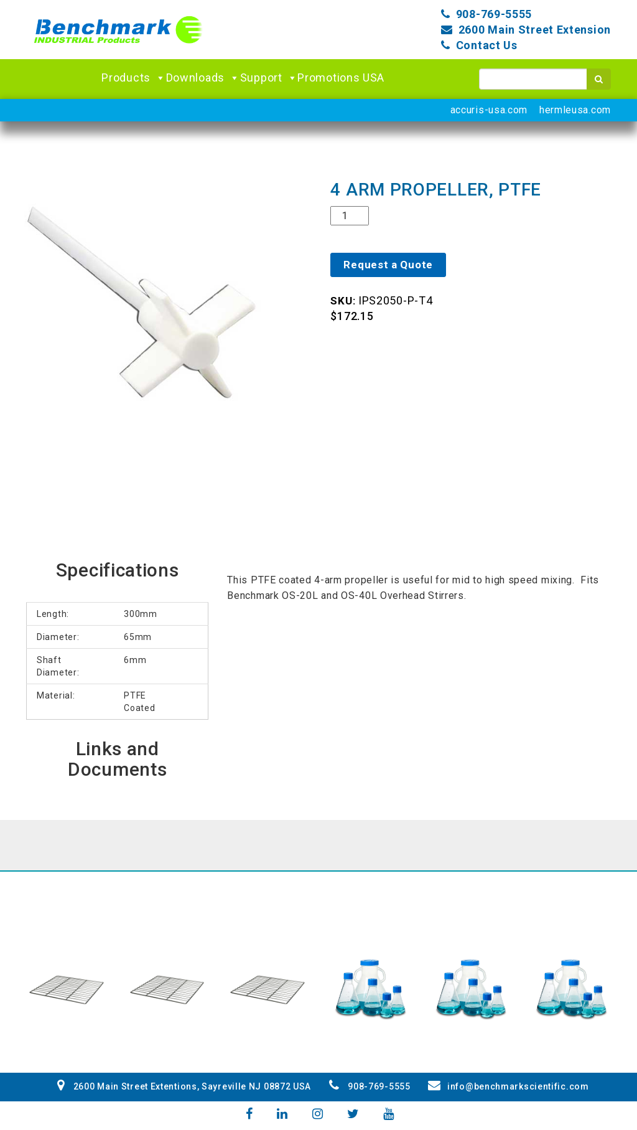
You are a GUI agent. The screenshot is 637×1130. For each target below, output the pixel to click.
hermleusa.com (575, 110)
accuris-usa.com (489, 110)
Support (269, 78)
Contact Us (487, 45)
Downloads (203, 78)
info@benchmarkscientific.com (508, 1086)
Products (133, 78)
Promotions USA (340, 77)
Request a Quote (388, 264)
